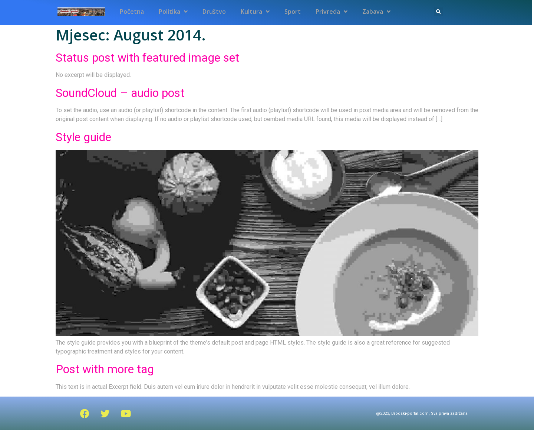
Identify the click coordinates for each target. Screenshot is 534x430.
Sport (292, 11)
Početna (132, 11)
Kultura (255, 11)
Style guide (83, 137)
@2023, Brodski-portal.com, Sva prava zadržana (422, 413)
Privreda (331, 11)
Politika (173, 11)
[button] (438, 11)
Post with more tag (105, 369)
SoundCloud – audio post (120, 93)
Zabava (376, 11)
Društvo (214, 11)
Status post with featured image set (147, 58)
